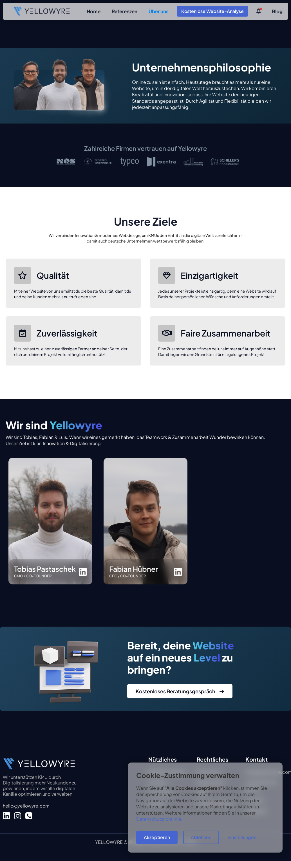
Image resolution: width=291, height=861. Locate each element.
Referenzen (124, 11)
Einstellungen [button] (241, 837)
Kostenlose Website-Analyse (212, 11)
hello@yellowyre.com (26, 806)
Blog (277, 11)
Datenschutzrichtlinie (158, 819)
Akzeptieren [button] (157, 837)
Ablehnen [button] (201, 837)
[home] (41, 11)
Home (93, 11)
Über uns (159, 11)
